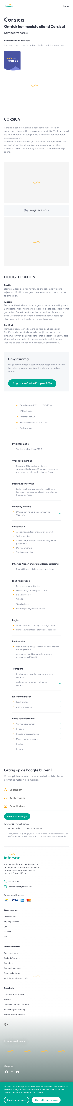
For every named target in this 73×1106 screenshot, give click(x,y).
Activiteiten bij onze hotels (15, 978)
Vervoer (7, 999)
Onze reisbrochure (12, 968)
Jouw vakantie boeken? (15, 994)
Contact (7, 931)
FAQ (6, 936)
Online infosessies (12, 958)
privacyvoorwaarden (56, 833)
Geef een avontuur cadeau (16, 1004)
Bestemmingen (11, 953)
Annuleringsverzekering (15, 1009)
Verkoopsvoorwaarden (14, 1014)
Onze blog (9, 963)
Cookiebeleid (38, 1092)
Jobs (6, 926)
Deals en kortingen (12, 973)
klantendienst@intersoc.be (20, 886)
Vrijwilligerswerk (11, 921)
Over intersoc (10, 916)
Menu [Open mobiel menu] (66, 5)
